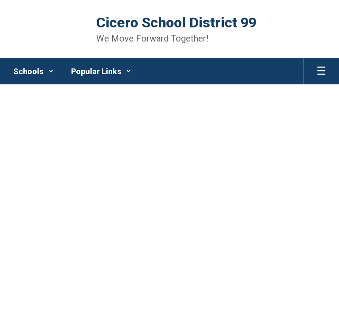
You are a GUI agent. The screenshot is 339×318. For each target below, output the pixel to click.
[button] (33, 71)
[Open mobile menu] (321, 71)
